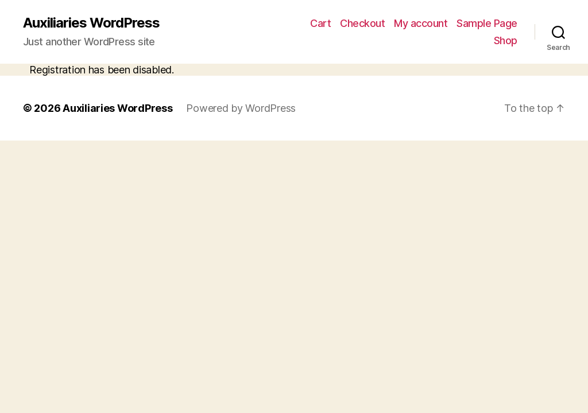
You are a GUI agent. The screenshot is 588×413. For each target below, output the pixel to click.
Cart (320, 23)
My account (420, 23)
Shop (505, 40)
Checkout (362, 23)
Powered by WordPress (241, 108)
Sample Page (487, 23)
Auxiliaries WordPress (91, 23)
